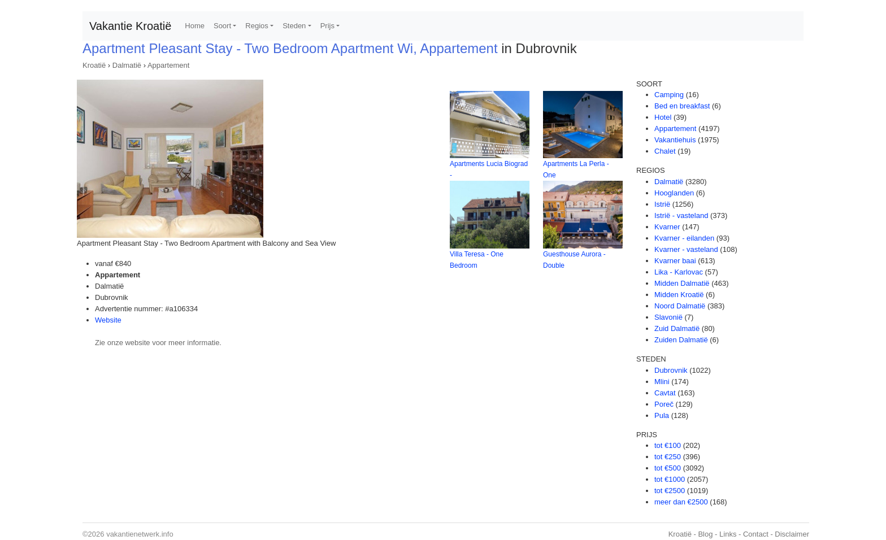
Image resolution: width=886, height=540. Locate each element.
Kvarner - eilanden (684, 238)
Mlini (662, 381)
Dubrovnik (671, 370)
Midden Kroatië (678, 294)
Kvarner (667, 227)
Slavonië (668, 317)
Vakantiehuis (675, 140)
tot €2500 (669, 490)
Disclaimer (792, 534)
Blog (705, 534)
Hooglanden (674, 193)
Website (108, 320)
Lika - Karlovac (678, 272)
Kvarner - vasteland (686, 249)
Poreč (664, 404)
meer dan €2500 (681, 502)
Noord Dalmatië (679, 306)
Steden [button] (294, 25)
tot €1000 (669, 479)
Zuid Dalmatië (677, 328)
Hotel (662, 117)
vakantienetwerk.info (139, 534)
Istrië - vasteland (681, 215)
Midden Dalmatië (682, 283)
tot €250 (667, 456)
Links (727, 534)
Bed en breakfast (682, 106)
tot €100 (667, 445)
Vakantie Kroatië (130, 26)
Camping (669, 94)
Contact (755, 534)
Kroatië (94, 65)
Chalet (665, 151)
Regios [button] (256, 25)
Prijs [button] (327, 25)
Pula (661, 415)
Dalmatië (126, 65)
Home (195, 25)
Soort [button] (222, 25)
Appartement (168, 65)
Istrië (662, 204)
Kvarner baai (675, 260)
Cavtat (665, 393)
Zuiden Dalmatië (681, 340)
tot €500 (667, 468)
